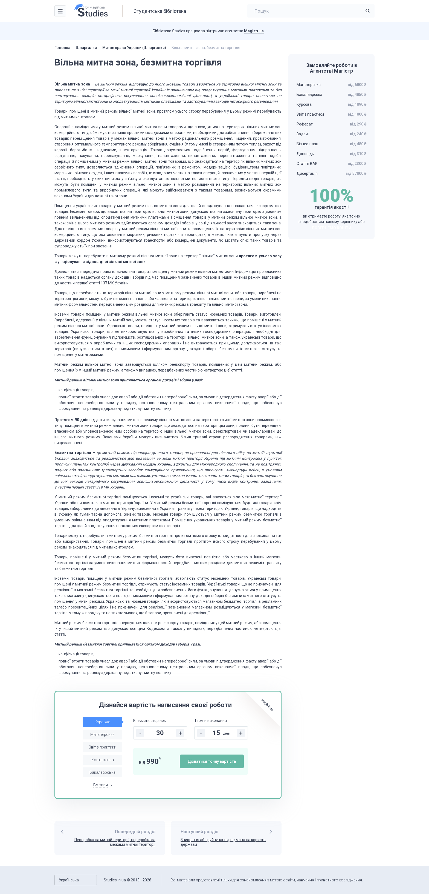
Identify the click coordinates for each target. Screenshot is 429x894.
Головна (62, 47)
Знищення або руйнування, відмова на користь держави (223, 842)
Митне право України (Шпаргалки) (134, 47)
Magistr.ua (254, 31)
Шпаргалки (86, 47)
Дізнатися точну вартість (212, 761)
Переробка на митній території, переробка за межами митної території (114, 842)
